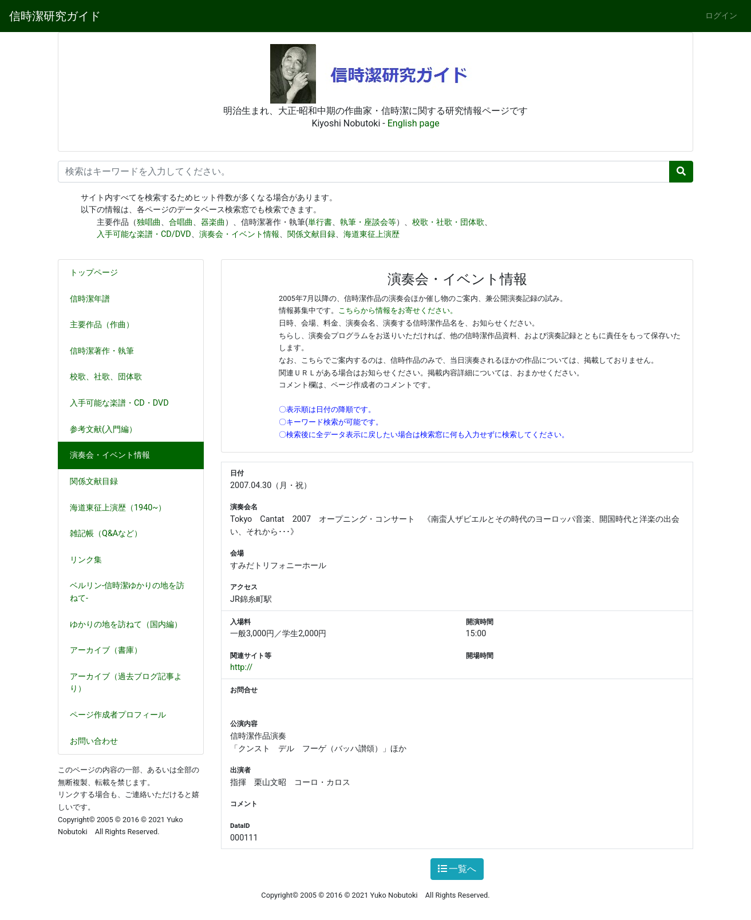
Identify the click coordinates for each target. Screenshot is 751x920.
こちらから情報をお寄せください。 (397, 310)
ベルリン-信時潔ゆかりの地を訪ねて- (127, 592)
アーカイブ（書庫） (106, 650)
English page (414, 123)
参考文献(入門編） (108, 429)
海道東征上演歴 (371, 234)
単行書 (320, 222)
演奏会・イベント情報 (239, 234)
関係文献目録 (311, 234)
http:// (241, 667)
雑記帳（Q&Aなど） (110, 533)
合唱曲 (181, 222)
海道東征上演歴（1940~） (118, 508)
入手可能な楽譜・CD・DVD (124, 403)
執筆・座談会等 (368, 222)
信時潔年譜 (90, 299)
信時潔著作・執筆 (106, 351)
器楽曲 (213, 222)
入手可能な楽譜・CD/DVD (144, 234)
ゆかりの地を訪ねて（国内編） (130, 624)
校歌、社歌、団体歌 (110, 377)
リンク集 (86, 560)
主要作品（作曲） (106, 325)
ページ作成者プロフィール (118, 715)
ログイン (721, 16)
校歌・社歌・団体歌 (448, 222)
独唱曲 (149, 222)
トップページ (94, 272)
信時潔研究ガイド (55, 16)
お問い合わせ (94, 741)
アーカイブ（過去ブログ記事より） (126, 683)
